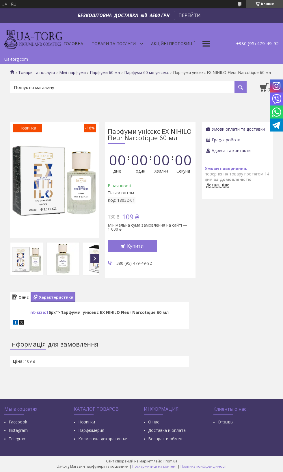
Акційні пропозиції (173, 43)
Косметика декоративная (103, 438)
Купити (135, 246)
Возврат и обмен (165, 438)
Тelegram (18, 438)
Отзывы (225, 422)
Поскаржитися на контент (154, 466)
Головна (73, 43)
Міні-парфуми (72, 72)
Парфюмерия (91, 430)
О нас (153, 422)
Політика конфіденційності (203, 466)
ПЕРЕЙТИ (189, 15)
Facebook (18, 422)
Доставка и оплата (167, 430)
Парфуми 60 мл (105, 72)
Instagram (18, 430)
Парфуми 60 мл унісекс (146, 72)
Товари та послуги (114, 43)
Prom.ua (170, 461)
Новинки (86, 422)
